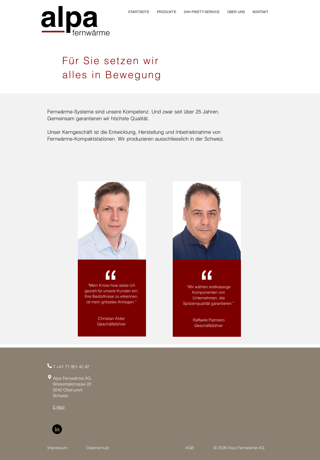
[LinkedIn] (57, 429)
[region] (112, 220)
